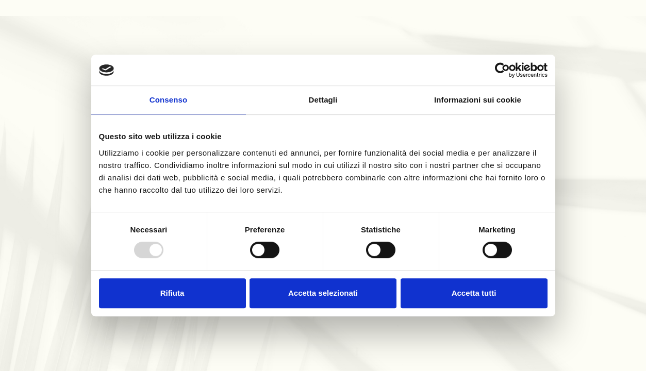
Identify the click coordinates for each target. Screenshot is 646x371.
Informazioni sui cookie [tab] (477, 99)
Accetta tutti (474, 293)
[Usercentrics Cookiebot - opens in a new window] (502, 70)
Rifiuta (172, 293)
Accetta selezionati (323, 293)
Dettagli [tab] (323, 99)
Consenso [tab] (168, 99)
